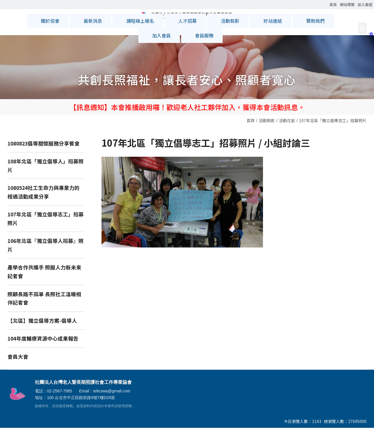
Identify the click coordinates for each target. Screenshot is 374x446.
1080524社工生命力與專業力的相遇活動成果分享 (43, 210)
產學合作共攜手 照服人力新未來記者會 (44, 290)
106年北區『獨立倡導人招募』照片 (45, 263)
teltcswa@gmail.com (111, 409)
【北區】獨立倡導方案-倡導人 (42, 339)
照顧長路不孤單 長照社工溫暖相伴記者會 (44, 317)
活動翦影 (267, 139)
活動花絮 (287, 139)
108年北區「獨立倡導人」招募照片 (45, 184)
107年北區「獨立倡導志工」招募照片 (333, 139)
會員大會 (17, 375)
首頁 (251, 139)
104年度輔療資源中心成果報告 (42, 356)
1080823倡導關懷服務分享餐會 (43, 161)
